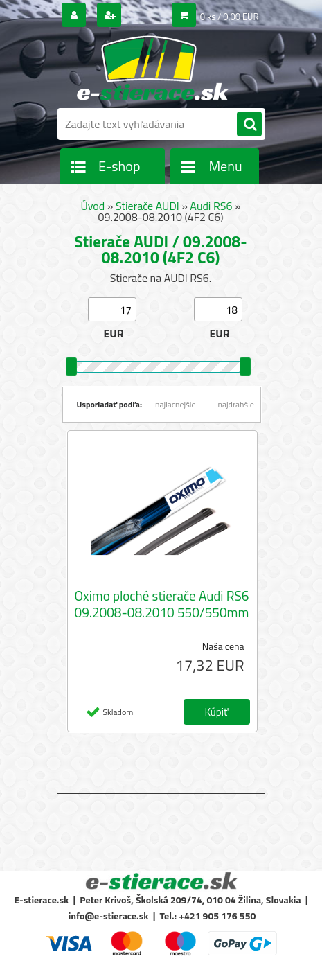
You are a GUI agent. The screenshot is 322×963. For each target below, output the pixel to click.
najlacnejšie (175, 404)
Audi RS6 (211, 205)
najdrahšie (236, 404)
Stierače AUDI (148, 205)
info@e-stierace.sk (109, 915)
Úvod (92, 205)
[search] (249, 125)
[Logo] (152, 68)
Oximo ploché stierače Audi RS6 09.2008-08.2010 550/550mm (162, 604)
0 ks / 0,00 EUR (229, 17)
